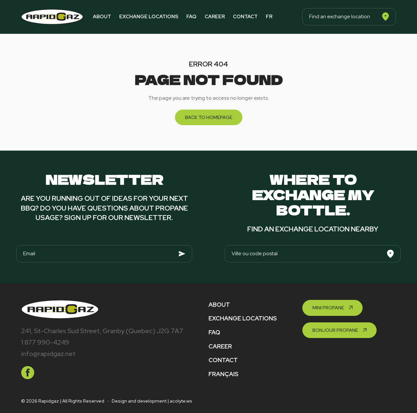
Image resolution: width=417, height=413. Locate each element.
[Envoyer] (182, 253)
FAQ (191, 16)
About (102, 16)
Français (223, 374)
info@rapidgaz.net (48, 353)
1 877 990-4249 (45, 342)
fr (269, 16)
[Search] (385, 16)
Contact (245, 16)
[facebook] (27, 372)
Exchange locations (148, 16)
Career (215, 16)
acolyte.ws (181, 401)
